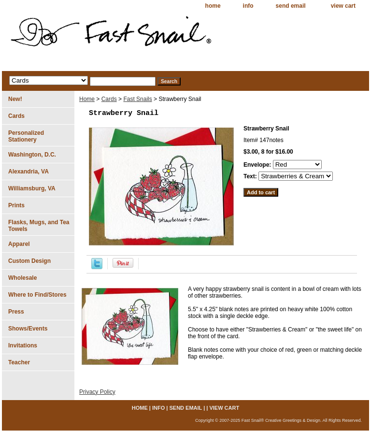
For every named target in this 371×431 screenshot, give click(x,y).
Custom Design (29, 261)
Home (87, 99)
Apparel (19, 244)
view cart (343, 5)
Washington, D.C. (32, 154)
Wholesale (22, 277)
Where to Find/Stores (37, 294)
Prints (16, 205)
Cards (109, 99)
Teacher (19, 362)
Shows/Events (27, 328)
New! (15, 99)
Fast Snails (137, 99)
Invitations (22, 345)
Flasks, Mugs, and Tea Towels (38, 225)
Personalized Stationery (26, 136)
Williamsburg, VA (32, 188)
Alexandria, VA (28, 171)
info (248, 5)
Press (16, 311)
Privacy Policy (97, 391)
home (213, 5)
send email (291, 5)
